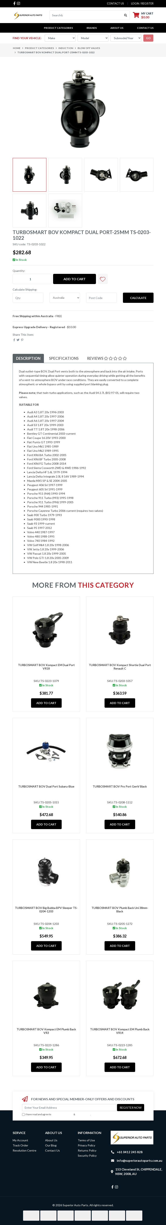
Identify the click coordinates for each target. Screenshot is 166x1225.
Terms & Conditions (62, 1114)
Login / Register (142, 3)
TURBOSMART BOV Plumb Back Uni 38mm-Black (119, 909)
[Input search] (85, 15)
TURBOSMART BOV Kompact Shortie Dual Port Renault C (120, 666)
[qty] (28, 298)
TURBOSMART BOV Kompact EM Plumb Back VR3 (46, 1030)
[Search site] (126, 15)
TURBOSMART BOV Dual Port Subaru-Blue (46, 786)
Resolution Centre (24, 1150)
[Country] (64, 298)
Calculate (138, 298)
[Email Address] (69, 1107)
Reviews (107, 358)
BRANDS (92, 27)
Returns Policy (87, 1150)
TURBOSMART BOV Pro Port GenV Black (120, 786)
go (148, 38)
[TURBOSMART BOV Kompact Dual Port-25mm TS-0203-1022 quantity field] (32, 279)
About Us (116, 27)
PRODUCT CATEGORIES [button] (58, 27)
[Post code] (101, 298)
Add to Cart (75, 279)
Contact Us (145, 27)
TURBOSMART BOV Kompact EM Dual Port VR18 (46, 666)
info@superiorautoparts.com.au (139, 1160)
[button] (103, 279)
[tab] (28, 358)
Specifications (64, 358)
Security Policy (87, 1155)
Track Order (20, 1145)
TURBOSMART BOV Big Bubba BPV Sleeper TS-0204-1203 (46, 909)
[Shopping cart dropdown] (143, 15)
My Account (20, 1140)
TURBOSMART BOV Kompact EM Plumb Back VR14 (119, 1030)
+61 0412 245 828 (130, 1152)
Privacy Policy (83, 1114)
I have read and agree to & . (56, 1114)
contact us (115, 3)
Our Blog (51, 1145)
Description (28, 358)
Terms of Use (86, 1140)
